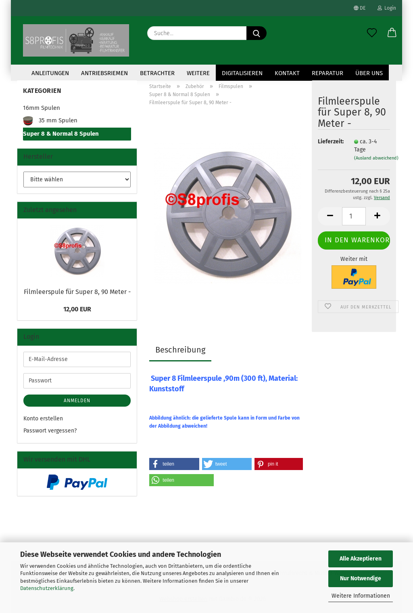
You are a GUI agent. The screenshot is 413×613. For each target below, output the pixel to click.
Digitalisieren (242, 73)
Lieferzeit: (330, 141)
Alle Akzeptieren (361, 558)
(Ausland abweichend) (376, 158)
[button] (392, 33)
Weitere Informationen (361, 595)
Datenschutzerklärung (46, 588)
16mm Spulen (41, 107)
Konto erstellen (43, 418)
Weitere (198, 73)
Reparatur (327, 73)
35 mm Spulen (50, 121)
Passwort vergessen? (50, 430)
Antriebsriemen (104, 73)
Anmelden (77, 400)
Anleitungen (50, 73)
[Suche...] (256, 33)
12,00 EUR (77, 309)
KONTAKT (287, 73)
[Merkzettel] (372, 33)
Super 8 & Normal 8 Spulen (61, 133)
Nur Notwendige (360, 578)
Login (387, 8)
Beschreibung (180, 350)
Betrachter (157, 73)
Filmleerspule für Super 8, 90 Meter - (77, 292)
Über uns (369, 73)
